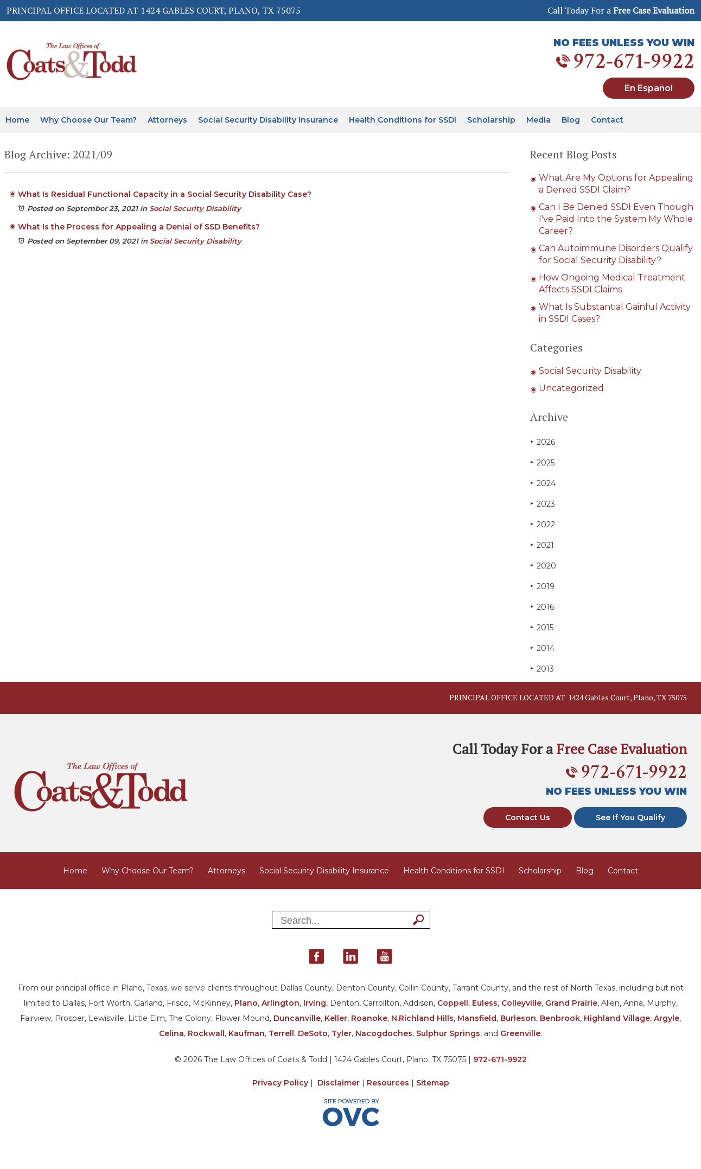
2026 (542, 442)
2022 (542, 524)
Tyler (342, 1033)
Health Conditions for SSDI (402, 120)
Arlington (280, 1003)
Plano (246, 1003)
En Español (648, 88)
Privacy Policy (280, 1083)
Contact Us (527, 817)
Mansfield (476, 1018)
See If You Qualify (630, 817)
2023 (542, 503)
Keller (335, 1018)
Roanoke (369, 1018)
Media (538, 120)
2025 (542, 462)
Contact (607, 120)
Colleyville (521, 1003)
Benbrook (560, 1018)
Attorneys (167, 120)
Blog (571, 120)
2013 (542, 668)
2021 (542, 545)
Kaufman (246, 1033)
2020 (543, 565)
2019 (542, 586)
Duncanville (297, 1018)
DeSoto (313, 1033)
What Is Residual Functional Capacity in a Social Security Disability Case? (164, 194)
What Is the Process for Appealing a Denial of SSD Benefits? (139, 227)
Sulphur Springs (448, 1033)
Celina (171, 1033)
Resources (388, 1083)
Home (17, 120)
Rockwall (206, 1033)
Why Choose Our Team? (88, 120)
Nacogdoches (383, 1033)
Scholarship (491, 120)
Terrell (281, 1033)
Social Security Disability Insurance (268, 120)
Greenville (520, 1033)
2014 (542, 648)
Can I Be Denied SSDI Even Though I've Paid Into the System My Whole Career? (616, 219)
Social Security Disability (195, 208)
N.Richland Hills (422, 1018)
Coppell (452, 1003)
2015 (541, 627)
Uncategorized (571, 388)
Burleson (518, 1018)
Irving (314, 1003)
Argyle (666, 1018)
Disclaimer (338, 1083)
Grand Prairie (571, 1003)
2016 (542, 606)
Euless (485, 1003)
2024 (543, 483)
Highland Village (617, 1018)
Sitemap (432, 1083)
